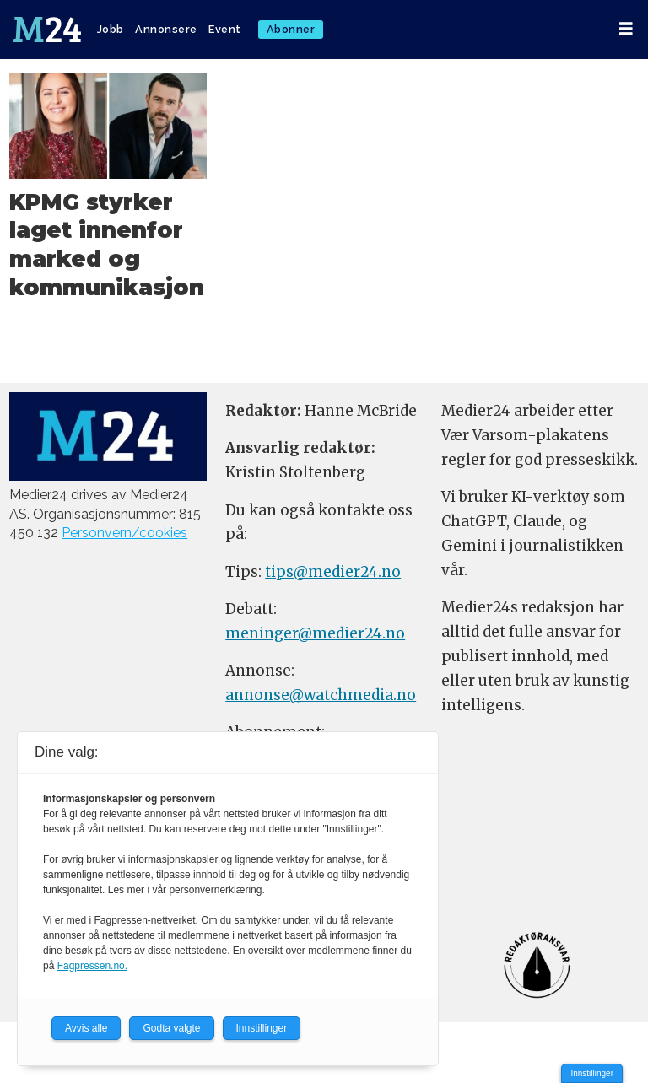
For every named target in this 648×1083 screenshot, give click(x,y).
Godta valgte (171, 1028)
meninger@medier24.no (315, 633)
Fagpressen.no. (92, 966)
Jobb (110, 29)
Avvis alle (86, 1028)
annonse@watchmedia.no (320, 695)
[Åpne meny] (626, 29)
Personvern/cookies (124, 533)
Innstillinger (591, 1073)
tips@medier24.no (333, 572)
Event (224, 29)
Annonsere (166, 29)
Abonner (291, 29)
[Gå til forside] (47, 29)
